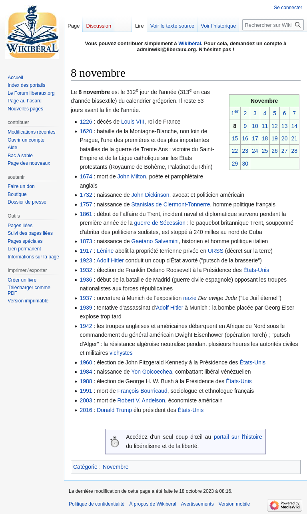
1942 (86, 326)
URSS (215, 251)
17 (255, 138)
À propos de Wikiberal (152, 504)
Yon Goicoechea (151, 371)
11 (265, 126)
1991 (86, 391)
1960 (86, 362)
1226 (86, 121)
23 (245, 151)
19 (274, 138)
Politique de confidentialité (96, 504)
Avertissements (197, 504)
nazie (189, 298)
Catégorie (85, 467)
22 (235, 151)
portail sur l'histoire (238, 437)
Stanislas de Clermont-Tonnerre (171, 204)
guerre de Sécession (159, 223)
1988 (86, 381)
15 (235, 138)
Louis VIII (132, 121)
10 (255, 126)
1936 (86, 279)
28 (294, 151)
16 (245, 138)
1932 (86, 270)
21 (294, 138)
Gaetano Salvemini (155, 241)
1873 (86, 241)
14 (294, 126)
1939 (86, 307)
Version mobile (234, 504)
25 (265, 151)
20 (284, 138)
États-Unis (256, 270)
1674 (86, 176)
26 (274, 151)
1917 (86, 251)
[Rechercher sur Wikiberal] (273, 24)
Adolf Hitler (110, 260)
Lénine (105, 251)
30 (245, 163)
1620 (86, 131)
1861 (86, 214)
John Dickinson (150, 195)
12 (274, 126)
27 (284, 151)
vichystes (121, 353)
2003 (86, 400)
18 (265, 138)
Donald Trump (114, 410)
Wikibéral (189, 43)
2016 (86, 410)
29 (235, 163)
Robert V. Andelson (141, 400)
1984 (86, 371)
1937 (86, 298)
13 (284, 126)
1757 (86, 204)
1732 (86, 195)
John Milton (132, 176)
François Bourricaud (142, 391)
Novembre (116, 467)
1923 (86, 260)
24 (255, 151)
